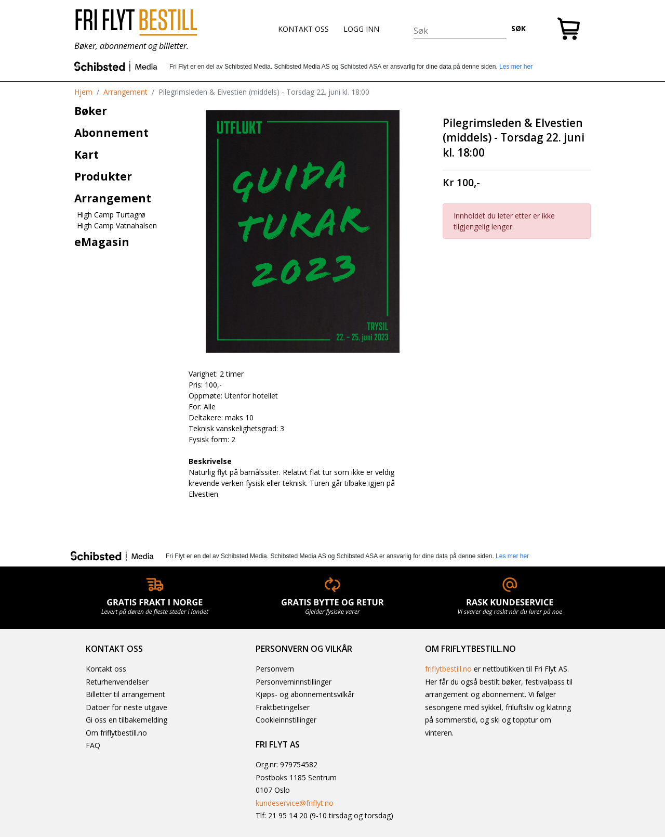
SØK (518, 28)
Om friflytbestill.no (116, 733)
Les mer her (516, 66)
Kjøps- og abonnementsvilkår (305, 694)
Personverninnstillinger (293, 682)
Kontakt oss (106, 669)
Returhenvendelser (117, 682)
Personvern (275, 669)
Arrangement (125, 92)
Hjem (83, 92)
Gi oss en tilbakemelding (126, 720)
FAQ (93, 745)
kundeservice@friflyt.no (295, 803)
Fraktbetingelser (283, 707)
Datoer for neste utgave (126, 707)
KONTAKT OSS (303, 29)
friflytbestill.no (448, 669)
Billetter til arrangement (125, 694)
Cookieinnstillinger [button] (286, 720)
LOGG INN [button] (361, 29)
